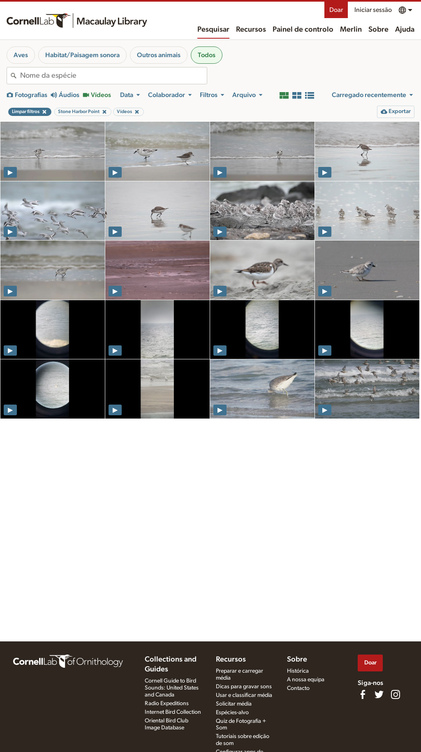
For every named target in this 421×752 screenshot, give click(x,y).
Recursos (251, 29)
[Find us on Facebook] (363, 694)
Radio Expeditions (167, 703)
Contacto (298, 688)
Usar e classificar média (244, 695)
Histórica (298, 671)
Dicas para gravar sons (244, 687)
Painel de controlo (303, 29)
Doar (336, 10)
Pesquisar (213, 29)
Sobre (378, 29)
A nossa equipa (305, 680)
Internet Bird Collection (173, 712)
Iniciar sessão (373, 10)
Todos (206, 55)
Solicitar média (234, 704)
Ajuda (404, 29)
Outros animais (158, 55)
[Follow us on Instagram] (395, 694)
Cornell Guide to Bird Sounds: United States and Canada (172, 688)
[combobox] (113, 75)
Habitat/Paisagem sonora (82, 55)
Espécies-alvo (232, 712)
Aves (21, 55)
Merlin (351, 29)
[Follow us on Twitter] (379, 694)
